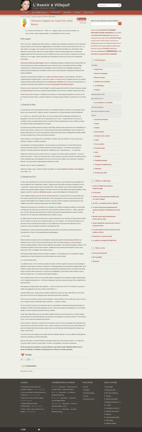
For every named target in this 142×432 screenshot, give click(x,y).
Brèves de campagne (101, 73)
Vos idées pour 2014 (101, 172)
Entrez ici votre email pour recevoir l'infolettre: (105, 21)
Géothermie (115, 43)
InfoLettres (89, 12)
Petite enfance (94, 48)
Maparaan (94, 429)
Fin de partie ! (97, 192)
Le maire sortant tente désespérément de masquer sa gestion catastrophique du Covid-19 (106, 210)
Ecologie (118, 38)
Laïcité (99, 45)
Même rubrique (103, 180)
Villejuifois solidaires (111, 423)
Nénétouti (108, 414)
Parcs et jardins (99, 144)
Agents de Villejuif (95, 30)
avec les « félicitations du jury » (42, 192)
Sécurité (106, 48)
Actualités (55, 12)
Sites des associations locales (100, 111)
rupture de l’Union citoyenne (55, 77)
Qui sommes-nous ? (97, 98)
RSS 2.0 (40, 429)
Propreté (99, 48)
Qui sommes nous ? (40, 12)
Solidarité (112, 48)
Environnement (99, 132)
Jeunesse (95, 45)
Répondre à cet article (26, 371)
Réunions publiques (97, 107)
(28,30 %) (57, 271)
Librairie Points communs (112, 411)
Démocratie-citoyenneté (102, 35)
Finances (109, 43)
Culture (115, 32)
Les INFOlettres (99, 85)
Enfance (97, 127)
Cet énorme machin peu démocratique (32, 63)
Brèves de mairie (100, 77)
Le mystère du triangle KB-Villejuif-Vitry (104, 240)
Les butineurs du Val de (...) (113, 408)
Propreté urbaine (100, 148)
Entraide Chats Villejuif (111, 399)
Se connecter (29, 429)
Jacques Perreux (28, 90)
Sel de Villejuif (109, 420)
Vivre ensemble (111, 54)
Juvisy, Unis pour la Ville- (70, 240)
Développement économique (98, 38)
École (113, 38)
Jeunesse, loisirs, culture (102, 136)
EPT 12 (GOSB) (97, 257)
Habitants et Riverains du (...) (113, 402)
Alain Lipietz (83, 23)
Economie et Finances (101, 119)
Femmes (105, 43)
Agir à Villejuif (109, 386)
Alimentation (104, 30)
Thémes (77, 12)
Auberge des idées (111, 390)
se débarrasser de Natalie (55, 82)
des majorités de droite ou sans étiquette (71, 169)
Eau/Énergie (108, 38)
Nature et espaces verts (113, 45)
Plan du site (34, 429)
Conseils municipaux (106, 32)
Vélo (118, 51)
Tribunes (67, 12)
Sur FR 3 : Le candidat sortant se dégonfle (105, 203)
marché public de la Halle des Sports (62, 84)
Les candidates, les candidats (103, 102)
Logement (104, 45)
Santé (102, 48)
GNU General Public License (115, 429)
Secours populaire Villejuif (112, 417)
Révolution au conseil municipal (102, 236)
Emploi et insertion (109, 40)
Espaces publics (99, 43)
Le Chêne (108, 405)
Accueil (25, 12)
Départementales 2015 (114, 35)
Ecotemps (108, 396)
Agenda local (99, 69)
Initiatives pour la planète (102, 81)
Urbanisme (111, 51)
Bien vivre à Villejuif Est (112, 393)
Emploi (97, 123)
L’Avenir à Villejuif (51, 5)
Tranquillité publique (101, 160)
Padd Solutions (100, 429)
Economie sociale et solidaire (98, 40)
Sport (116, 48)
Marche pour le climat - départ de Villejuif (32, 398)
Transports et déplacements (98, 51)
